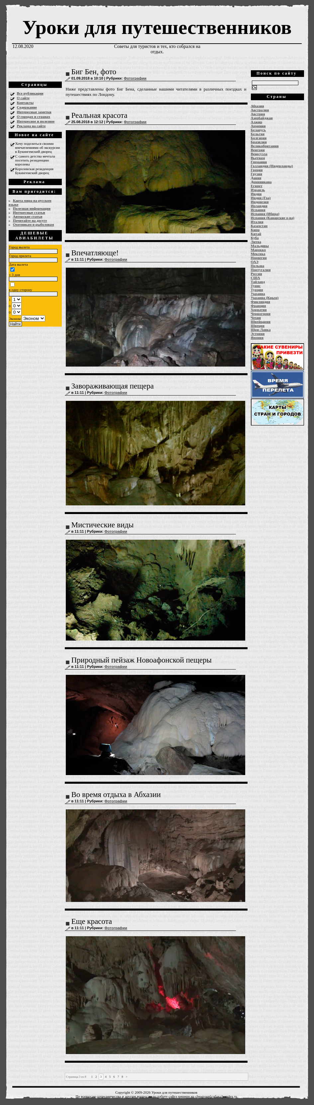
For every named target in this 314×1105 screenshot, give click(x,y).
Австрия (258, 114)
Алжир (256, 122)
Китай (256, 234)
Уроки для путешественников (156, 27)
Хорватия (259, 310)
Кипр (255, 230)
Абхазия (257, 106)
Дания (256, 178)
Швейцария (261, 322)
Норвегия (259, 258)
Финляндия (260, 302)
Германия (259, 162)
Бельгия (257, 134)
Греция (257, 170)
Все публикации (30, 93)
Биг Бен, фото (93, 72)
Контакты (25, 103)
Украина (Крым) (265, 298)
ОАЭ (255, 262)
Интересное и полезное (36, 121)
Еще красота (91, 921)
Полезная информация (32, 208)
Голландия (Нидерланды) (272, 166)
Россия (256, 274)
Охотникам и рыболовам (33, 224)
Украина (258, 294)
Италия (257, 222)
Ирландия (259, 206)
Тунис (256, 286)
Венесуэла (259, 154)
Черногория (261, 314)
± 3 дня (14, 275)
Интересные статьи (29, 212)
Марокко (258, 250)
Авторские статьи (28, 216)
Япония (257, 338)
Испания (258, 210)
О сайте (23, 98)
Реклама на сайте (31, 126)
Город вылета (19, 247)
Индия (256, 194)
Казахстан (259, 226)
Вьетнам (258, 158)
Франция (258, 306)
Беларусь (258, 130)
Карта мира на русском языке (30, 202)
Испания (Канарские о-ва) (272, 218)
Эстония (258, 334)
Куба (255, 238)
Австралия (260, 110)
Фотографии (135, 78)
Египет (256, 186)
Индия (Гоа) (261, 198)
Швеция (258, 326)
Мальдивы (260, 246)
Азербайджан (262, 118)
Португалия (261, 270)
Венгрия (258, 150)
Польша (257, 266)
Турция (257, 290)
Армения (258, 126)
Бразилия (259, 142)
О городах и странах (34, 117)
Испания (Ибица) (265, 214)
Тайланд (258, 282)
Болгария (259, 138)
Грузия (256, 174)
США (255, 278)
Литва (256, 242)
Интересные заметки (34, 112)
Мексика (258, 254)
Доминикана (261, 182)
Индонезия (260, 202)
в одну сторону (20, 290)
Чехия (256, 318)
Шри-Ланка (261, 330)
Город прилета (20, 256)
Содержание (27, 107)
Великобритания (265, 146)
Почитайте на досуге (30, 220)
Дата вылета (18, 264)
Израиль (258, 190)
